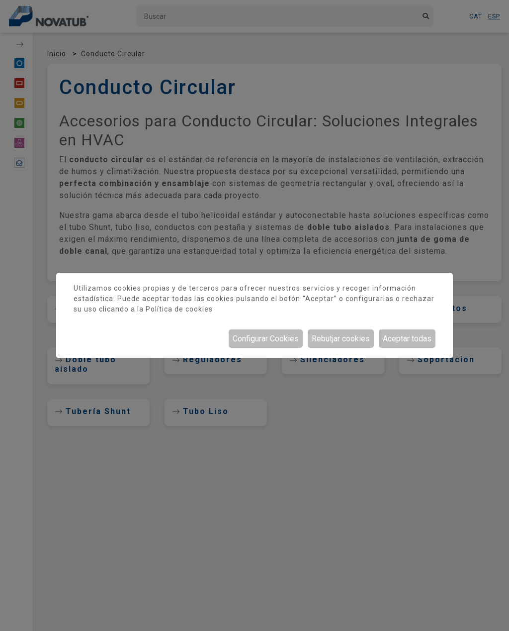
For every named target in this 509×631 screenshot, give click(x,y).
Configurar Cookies (266, 338)
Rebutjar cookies (341, 338)
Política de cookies (179, 309)
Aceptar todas (407, 338)
